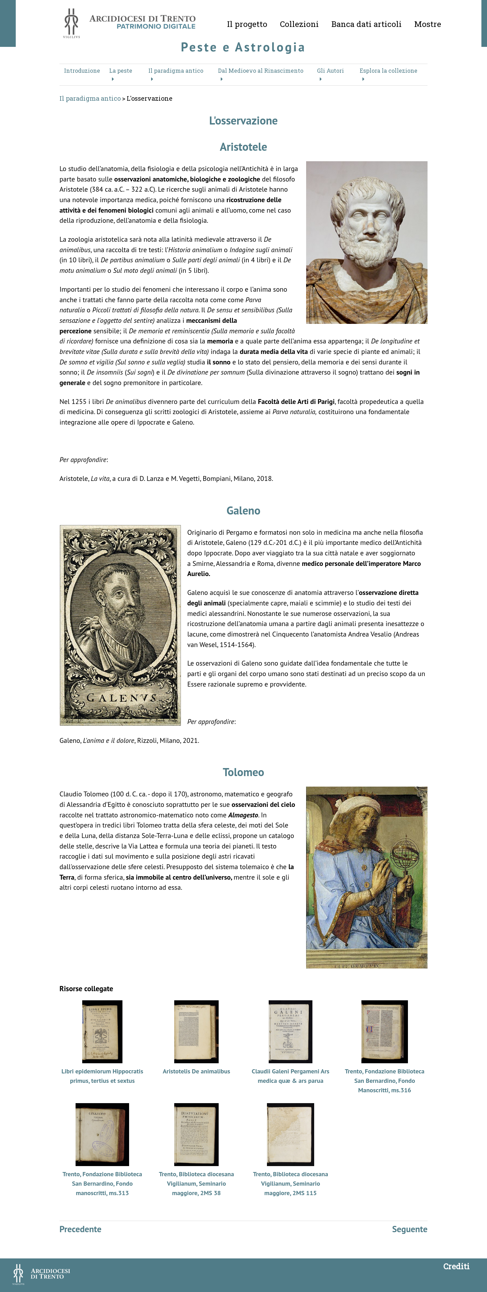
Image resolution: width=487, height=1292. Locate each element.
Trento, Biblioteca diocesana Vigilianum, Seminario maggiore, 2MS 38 (196, 1183)
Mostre (427, 24)
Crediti (456, 1266)
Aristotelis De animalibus (196, 1071)
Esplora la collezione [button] (388, 70)
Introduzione (82, 70)
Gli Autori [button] (330, 70)
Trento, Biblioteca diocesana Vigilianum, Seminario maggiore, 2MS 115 (290, 1183)
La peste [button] (120, 70)
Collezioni (299, 24)
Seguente (410, 1229)
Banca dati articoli (366, 24)
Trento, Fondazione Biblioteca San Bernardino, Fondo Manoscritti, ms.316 (385, 1080)
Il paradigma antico (90, 98)
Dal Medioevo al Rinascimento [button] (260, 70)
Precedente (80, 1229)
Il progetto (247, 24)
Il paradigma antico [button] (175, 70)
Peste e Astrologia (243, 46)
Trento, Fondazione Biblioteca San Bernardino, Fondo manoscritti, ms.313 (102, 1183)
